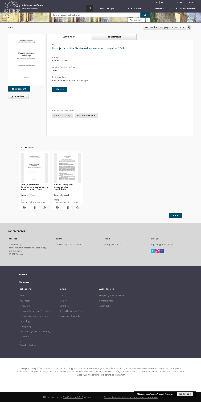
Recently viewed (185, 8)
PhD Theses (25, 300)
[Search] (145, 14)
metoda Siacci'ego (62, 115)
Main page (24, 282)
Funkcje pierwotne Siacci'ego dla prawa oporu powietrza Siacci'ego (34, 186)
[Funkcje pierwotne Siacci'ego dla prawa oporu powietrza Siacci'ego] (34, 168)
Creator (63, 300)
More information (166, 394)
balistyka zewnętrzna (87, 115)
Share (191, 2)
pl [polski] (162, 2)
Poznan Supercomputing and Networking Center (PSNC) (131, 397)
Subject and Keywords (69, 316)
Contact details (106, 300)
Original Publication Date (70, 311)
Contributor (64, 306)
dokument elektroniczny (63, 80)
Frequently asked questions (112, 295)
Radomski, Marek (60, 60)
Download (17, 96)
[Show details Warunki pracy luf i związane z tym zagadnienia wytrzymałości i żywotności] (77, 207)
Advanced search (136, 20)
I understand (185, 394)
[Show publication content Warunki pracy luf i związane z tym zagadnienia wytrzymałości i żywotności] (67, 207)
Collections (135, 8)
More (175, 215)
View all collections (28, 345)
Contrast (179, 2)
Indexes (159, 8)
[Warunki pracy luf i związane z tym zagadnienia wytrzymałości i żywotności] (67, 168)
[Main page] (89, 8)
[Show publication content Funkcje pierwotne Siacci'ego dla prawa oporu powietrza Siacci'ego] (34, 207)
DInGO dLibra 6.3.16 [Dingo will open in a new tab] (73, 397)
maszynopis (82, 80)
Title (61, 295)
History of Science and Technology (35, 311)
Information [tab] (114, 37)
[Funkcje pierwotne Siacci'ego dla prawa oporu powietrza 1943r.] (26, 59)
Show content (19, 89)
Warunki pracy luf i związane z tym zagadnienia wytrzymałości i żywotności (67, 186)
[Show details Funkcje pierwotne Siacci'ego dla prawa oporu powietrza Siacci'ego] (44, 207)
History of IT (25, 306)
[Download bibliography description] (24, 207)
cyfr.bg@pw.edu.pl (112, 244)
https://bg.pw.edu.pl (160, 244)
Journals (23, 295)
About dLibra (105, 306)
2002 (54, 70)
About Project (107, 8)
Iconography (25, 326)
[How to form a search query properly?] (148, 20)
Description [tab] (69, 37)
